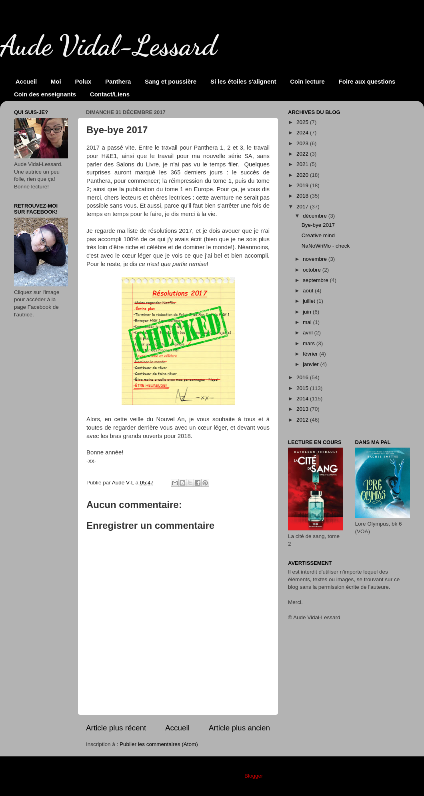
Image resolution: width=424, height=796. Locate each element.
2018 (303, 196)
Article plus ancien (239, 728)
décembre (315, 216)
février (311, 354)
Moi (56, 81)
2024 (303, 133)
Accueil (26, 81)
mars (309, 343)
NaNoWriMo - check (326, 246)
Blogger (253, 776)
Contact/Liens (110, 94)
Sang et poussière (170, 81)
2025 (303, 122)
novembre (315, 259)
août (309, 291)
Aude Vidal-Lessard (108, 45)
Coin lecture (307, 81)
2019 (303, 185)
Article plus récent (116, 728)
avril (308, 333)
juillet (310, 301)
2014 (303, 399)
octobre (312, 270)
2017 (303, 207)
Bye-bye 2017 (318, 225)
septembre (316, 280)
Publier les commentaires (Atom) (159, 744)
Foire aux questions (367, 81)
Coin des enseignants (45, 94)
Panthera (118, 81)
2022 (303, 154)
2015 (303, 388)
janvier (311, 364)
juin (308, 312)
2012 (303, 420)
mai (308, 322)
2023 (303, 143)
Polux (83, 81)
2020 (303, 175)
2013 (303, 409)
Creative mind (318, 235)
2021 (303, 164)
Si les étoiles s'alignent (243, 81)
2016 (303, 377)
